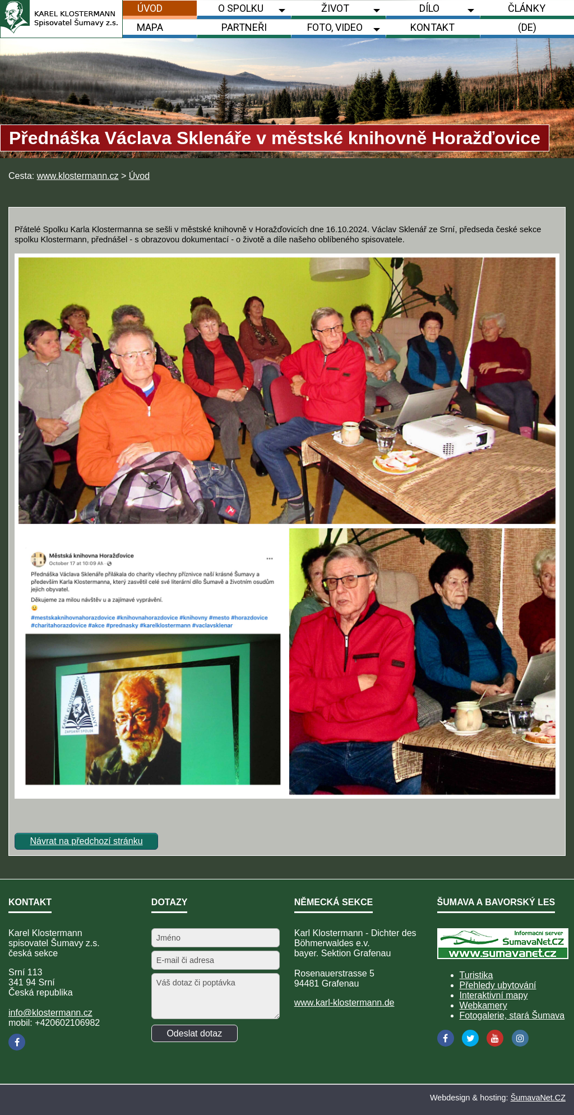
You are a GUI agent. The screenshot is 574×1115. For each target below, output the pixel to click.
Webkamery (483, 1005)
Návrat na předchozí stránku (86, 841)
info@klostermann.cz (50, 1012)
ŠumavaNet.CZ (538, 1097)
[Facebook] (16, 1042)
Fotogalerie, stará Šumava (512, 1015)
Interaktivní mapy (494, 995)
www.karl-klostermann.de (344, 1002)
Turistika (476, 975)
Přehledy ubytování (498, 985)
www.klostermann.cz (78, 176)
